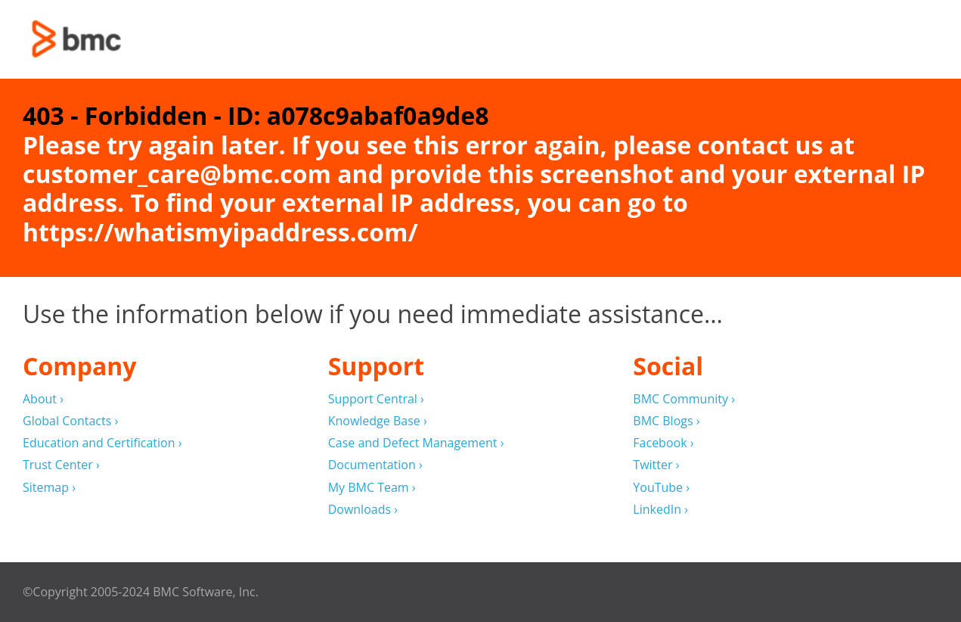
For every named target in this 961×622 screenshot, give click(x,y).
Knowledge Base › (377, 421)
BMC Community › (684, 399)
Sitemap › (49, 487)
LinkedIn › (660, 509)
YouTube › (661, 487)
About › (43, 399)
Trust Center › (61, 465)
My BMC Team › (372, 487)
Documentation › (375, 465)
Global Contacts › (70, 421)
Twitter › (656, 465)
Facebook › (663, 443)
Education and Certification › (102, 443)
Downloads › (363, 509)
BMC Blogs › (666, 421)
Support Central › (376, 399)
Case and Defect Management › (416, 443)
